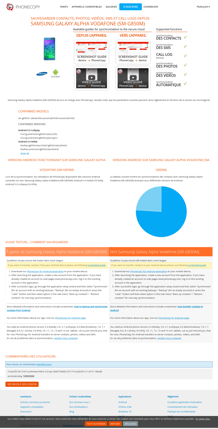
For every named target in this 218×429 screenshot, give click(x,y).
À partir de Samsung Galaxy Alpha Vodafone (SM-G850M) (92, 52)
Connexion (151, 6)
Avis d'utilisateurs (78, 406)
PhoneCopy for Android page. (70, 317)
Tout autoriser (96, 423)
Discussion (25, 411)
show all (24, 153)
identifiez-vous (44, 364)
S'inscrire (130, 6)
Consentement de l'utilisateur (182, 406)
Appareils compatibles (87, 6)
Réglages (130, 423)
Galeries (111, 6)
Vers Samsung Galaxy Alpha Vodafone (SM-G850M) (133, 52)
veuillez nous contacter (66, 338)
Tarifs (64, 6)
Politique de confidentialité (181, 411)
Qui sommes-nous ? (79, 402)
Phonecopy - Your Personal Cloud (23, 6)
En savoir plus (203, 419)
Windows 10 (124, 411)
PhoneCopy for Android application (45, 271)
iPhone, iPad (124, 406)
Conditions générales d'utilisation (184, 402)
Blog (71, 411)
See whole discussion (22, 384)
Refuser (115, 423)
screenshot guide (97, 265)
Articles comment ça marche (35, 402)
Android (122, 402)
